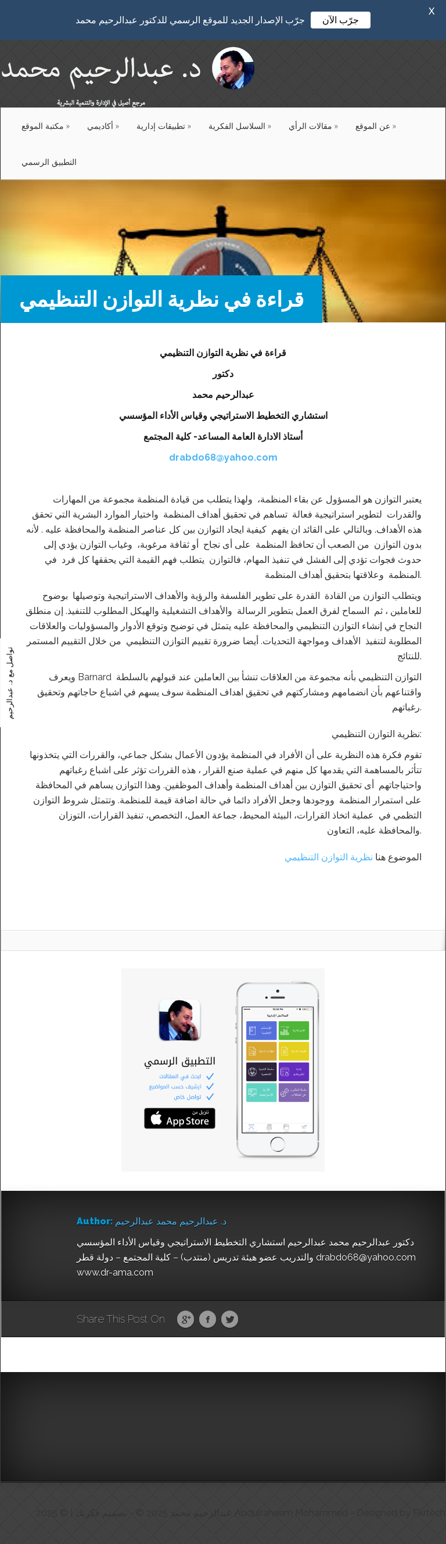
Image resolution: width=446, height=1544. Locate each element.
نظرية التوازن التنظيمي (329, 857)
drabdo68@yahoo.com (223, 457)
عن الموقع (375, 125)
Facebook (208, 1319)
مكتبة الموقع (45, 125)
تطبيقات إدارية (163, 125)
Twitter (230, 1319)
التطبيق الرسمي (49, 161)
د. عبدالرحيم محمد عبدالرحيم (170, 1221)
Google (186, 1319)
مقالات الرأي (313, 125)
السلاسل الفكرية (239, 125)
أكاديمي (103, 125)
